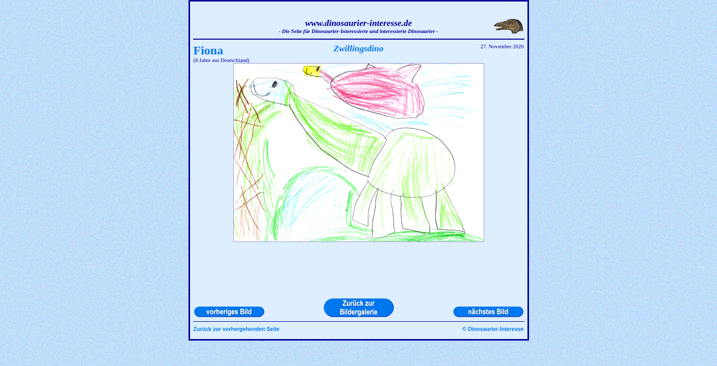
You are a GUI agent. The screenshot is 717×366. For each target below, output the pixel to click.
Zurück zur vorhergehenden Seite (236, 329)
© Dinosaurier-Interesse (492, 329)
